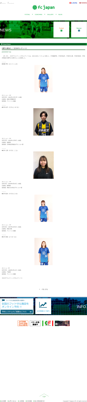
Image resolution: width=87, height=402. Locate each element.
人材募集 (21, 401)
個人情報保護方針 (39, 401)
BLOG (60, 14)
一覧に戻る (43, 289)
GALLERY (50, 14)
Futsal (61, 29)
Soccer (79, 29)
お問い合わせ (12, 401)
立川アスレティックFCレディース (12, 278)
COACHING (38, 14)
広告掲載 (29, 401)
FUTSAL (27, 14)
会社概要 (3, 401)
